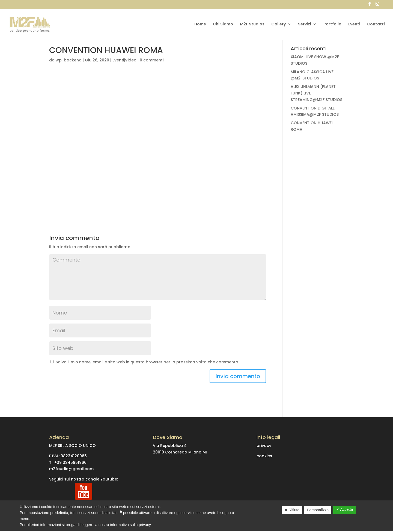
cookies (264, 456)
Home (200, 24)
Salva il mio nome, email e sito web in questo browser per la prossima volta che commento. (147, 362)
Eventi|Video (124, 60)
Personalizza (318, 510)
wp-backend (69, 60)
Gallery (278, 24)
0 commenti (151, 60)
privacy (264, 445)
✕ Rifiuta (292, 510)
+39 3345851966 (70, 462)
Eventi (354, 24)
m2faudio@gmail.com (71, 468)
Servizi (304, 24)
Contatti (376, 24)
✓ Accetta (344, 509)
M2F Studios (252, 24)
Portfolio (332, 24)
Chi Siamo (223, 24)
